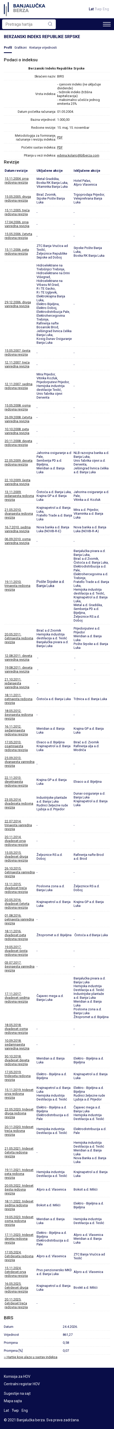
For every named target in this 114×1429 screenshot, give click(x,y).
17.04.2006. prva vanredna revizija (17, 224)
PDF (60, 137)
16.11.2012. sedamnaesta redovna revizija (16, 730)
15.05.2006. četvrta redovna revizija (18, 236)
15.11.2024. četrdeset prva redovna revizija (16, 1272)
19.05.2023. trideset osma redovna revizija (19, 1221)
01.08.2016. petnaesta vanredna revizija (19, 919)
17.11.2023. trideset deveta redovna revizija (19, 1238)
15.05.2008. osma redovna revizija (18, 407)
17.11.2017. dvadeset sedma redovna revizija (17, 997)
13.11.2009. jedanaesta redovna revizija (19, 496)
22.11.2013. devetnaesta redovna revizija (16, 781)
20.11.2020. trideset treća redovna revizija (19, 1131)
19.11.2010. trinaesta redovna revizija (17, 585)
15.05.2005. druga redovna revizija (18, 198)
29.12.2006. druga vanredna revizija (18, 304)
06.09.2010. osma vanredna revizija (18, 541)
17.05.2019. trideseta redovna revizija (18, 1076)
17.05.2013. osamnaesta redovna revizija (16, 746)
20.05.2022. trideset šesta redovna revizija (19, 1189)
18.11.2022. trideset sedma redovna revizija (19, 1205)
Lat (91, 9)
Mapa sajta (13, 1401)
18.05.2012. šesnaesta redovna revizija (19, 714)
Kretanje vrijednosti (43, 47)
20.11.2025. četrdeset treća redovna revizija (16, 1303)
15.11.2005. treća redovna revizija (17, 212)
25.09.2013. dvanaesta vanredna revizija (19, 762)
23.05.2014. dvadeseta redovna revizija (19, 803)
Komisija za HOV (17, 1376)
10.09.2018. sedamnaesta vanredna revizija (17, 1044)
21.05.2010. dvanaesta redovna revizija (19, 513)
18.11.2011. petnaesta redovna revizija (18, 699)
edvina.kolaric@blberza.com (78, 155)
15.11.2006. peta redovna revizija (17, 251)
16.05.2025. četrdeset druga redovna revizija (16, 1287)
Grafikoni (20, 47)
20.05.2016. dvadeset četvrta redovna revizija (17, 903)
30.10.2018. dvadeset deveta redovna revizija (17, 1060)
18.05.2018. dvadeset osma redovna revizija (16, 1029)
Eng (106, 9)
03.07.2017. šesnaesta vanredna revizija (19, 966)
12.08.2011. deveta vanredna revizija (18, 657)
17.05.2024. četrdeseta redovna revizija (19, 1256)
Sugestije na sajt (17, 1393)
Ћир (98, 9)
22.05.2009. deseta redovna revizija (18, 462)
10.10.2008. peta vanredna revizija (17, 431)
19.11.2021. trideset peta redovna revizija (19, 1174)
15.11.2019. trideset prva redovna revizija (19, 1093)
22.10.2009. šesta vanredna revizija (17, 482)
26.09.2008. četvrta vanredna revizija (18, 419)
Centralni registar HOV (22, 1384)
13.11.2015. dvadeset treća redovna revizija (16, 888)
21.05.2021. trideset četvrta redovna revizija (19, 1152)
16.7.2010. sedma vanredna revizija (18, 529)
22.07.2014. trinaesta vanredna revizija (18, 825)
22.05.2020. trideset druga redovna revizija (19, 1113)
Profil (8, 47)
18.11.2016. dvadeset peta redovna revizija (16, 935)
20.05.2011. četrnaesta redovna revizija (19, 638)
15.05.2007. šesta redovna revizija (17, 352)
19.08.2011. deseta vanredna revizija (18, 669)
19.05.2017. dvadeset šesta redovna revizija (16, 951)
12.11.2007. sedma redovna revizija (18, 386)
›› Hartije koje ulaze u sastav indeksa (30, 1357)
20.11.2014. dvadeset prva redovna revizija (16, 841)
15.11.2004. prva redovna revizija (17, 180)
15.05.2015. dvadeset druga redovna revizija (16, 856)
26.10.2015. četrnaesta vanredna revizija (20, 872)
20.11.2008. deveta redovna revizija (18, 443)
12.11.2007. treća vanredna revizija (17, 364)
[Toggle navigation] (107, 24)
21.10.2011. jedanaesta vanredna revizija (17, 683)
